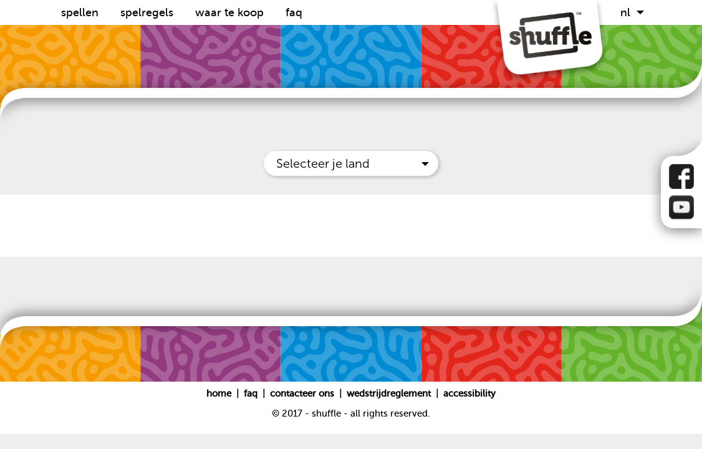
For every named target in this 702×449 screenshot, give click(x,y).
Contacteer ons (303, 393)
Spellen (81, 12)
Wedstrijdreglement (389, 393)
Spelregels (148, 12)
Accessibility (469, 393)
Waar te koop (231, 12)
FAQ (294, 12)
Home (220, 393)
